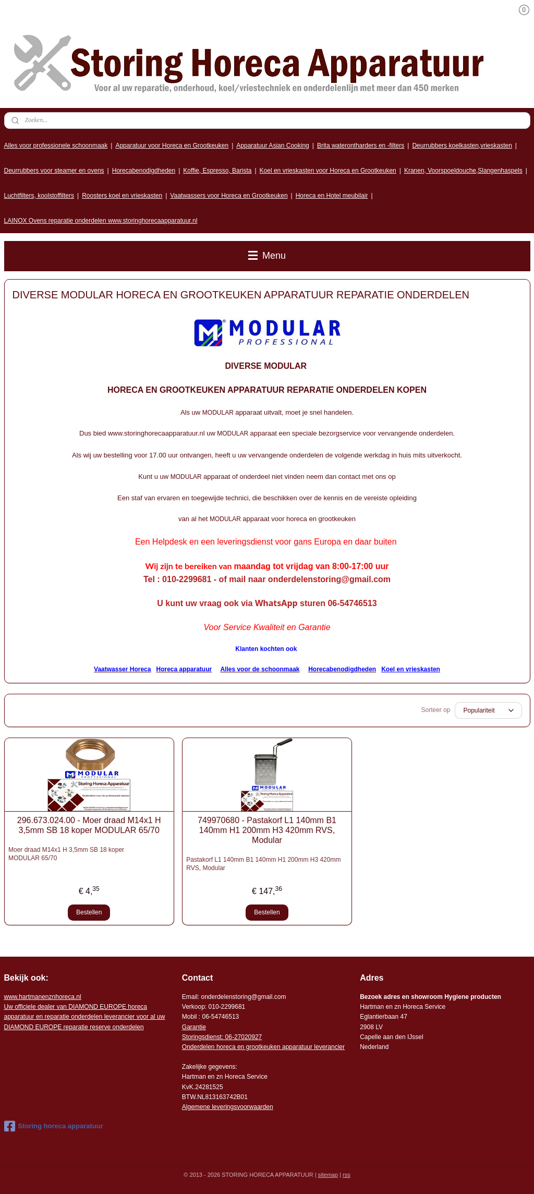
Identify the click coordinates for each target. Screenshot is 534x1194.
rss (346, 1175)
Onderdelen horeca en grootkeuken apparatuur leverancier (263, 1047)
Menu (267, 255)
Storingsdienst (202, 1037)
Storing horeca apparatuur (53, 1126)
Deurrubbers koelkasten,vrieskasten (462, 145)
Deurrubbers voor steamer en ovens (54, 170)
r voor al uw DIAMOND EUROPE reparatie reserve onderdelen (84, 1016)
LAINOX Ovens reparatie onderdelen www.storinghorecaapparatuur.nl (101, 220)
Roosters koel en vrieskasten (122, 195)
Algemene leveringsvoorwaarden (227, 1107)
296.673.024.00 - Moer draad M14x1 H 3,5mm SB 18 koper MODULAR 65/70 (89, 825)
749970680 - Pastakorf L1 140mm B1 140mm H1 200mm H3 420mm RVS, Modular (267, 830)
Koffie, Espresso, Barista (217, 170)
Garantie (194, 1027)
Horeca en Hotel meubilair (332, 195)
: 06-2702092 (240, 1037)
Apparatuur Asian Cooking (272, 145)
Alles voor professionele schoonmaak (56, 145)
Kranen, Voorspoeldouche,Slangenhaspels (463, 170)
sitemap (328, 1175)
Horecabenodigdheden (143, 170)
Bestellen (89, 912)
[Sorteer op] (488, 710)
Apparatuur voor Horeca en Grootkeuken (171, 145)
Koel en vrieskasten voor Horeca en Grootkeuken (328, 170)
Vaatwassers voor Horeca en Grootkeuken (228, 195)
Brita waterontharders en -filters (360, 145)
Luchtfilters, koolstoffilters (39, 195)
